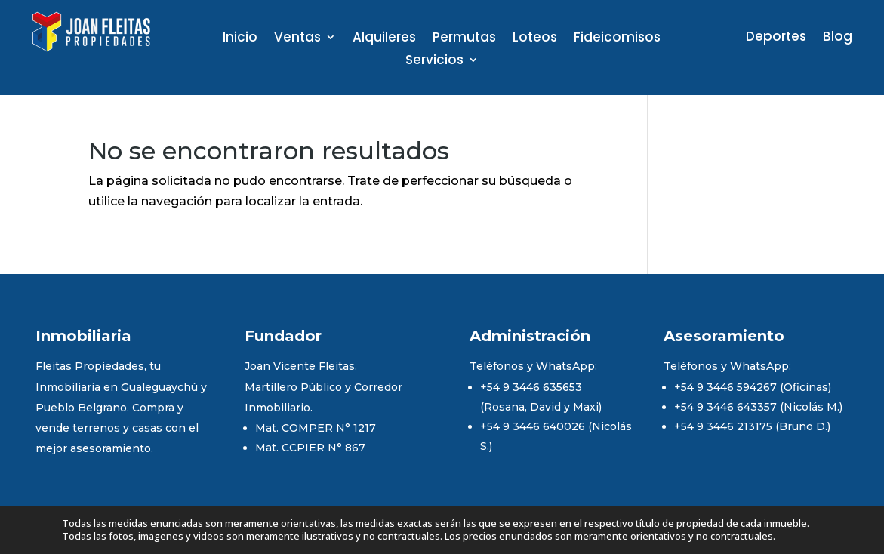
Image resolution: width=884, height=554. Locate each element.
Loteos (535, 39)
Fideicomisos (617, 39)
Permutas (464, 39)
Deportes (776, 38)
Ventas (297, 39)
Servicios (434, 61)
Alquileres (384, 39)
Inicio (240, 39)
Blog (837, 38)
